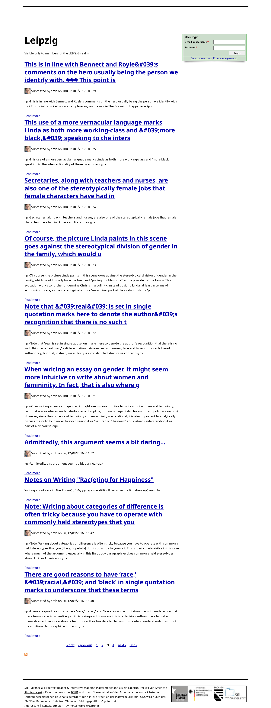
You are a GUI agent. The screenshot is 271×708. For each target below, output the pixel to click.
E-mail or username (197, 42)
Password (191, 47)
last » (133, 645)
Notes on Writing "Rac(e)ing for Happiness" (89, 479)
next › (122, 645)
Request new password (225, 58)
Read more (32, 116)
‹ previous (85, 645)
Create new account (201, 58)
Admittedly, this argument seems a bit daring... (94, 442)
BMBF (74, 692)
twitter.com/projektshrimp (82, 705)
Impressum (31, 705)
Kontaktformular (52, 705)
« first (70, 645)
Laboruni (133, 688)
